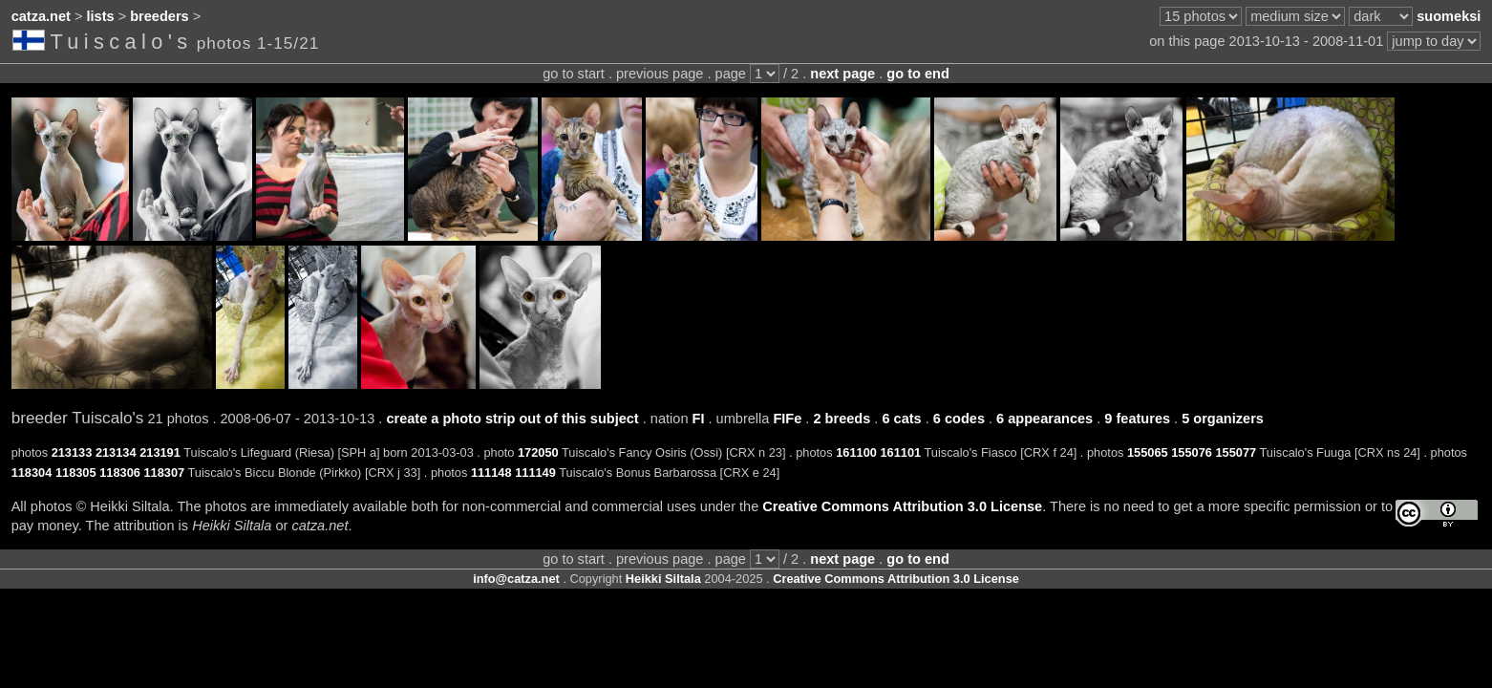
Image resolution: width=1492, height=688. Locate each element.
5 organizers (1223, 418)
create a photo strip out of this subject (512, 418)
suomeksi (1449, 16)
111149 (535, 472)
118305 (75, 472)
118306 (119, 472)
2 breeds (841, 418)
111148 (491, 472)
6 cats (901, 418)
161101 (900, 452)
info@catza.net (516, 578)
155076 (1191, 452)
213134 (116, 452)
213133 (72, 452)
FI (699, 418)
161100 (856, 452)
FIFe (787, 418)
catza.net (41, 16)
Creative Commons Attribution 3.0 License (902, 506)
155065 (1147, 452)
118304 (32, 472)
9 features (1137, 418)
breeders (159, 16)
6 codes (959, 418)
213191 (160, 452)
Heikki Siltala (663, 578)
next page (842, 73)
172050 (538, 452)
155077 (1236, 452)
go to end (917, 73)
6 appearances (1044, 418)
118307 (163, 472)
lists (101, 16)
